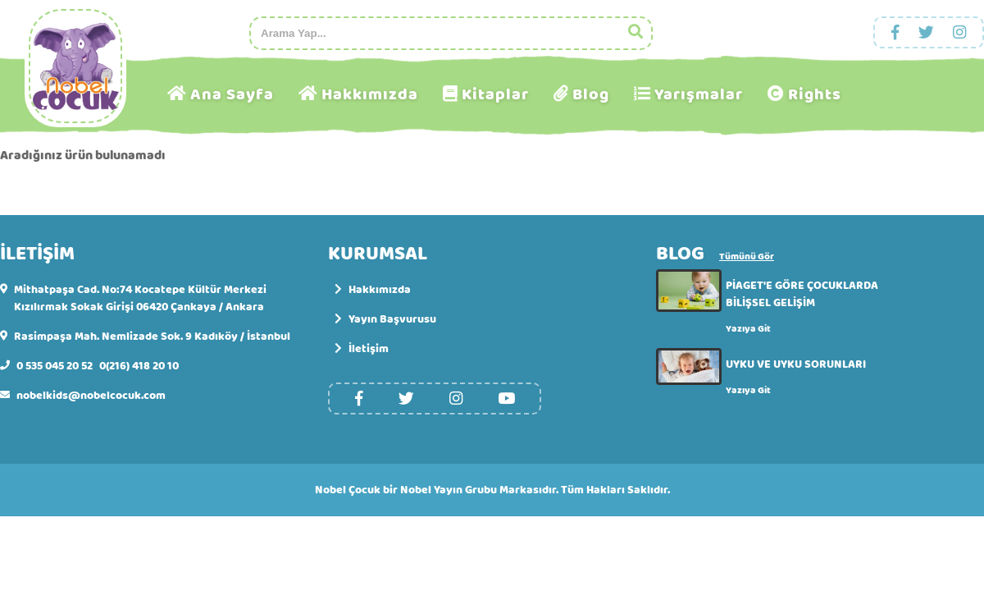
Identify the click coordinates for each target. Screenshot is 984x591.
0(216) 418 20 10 (139, 366)
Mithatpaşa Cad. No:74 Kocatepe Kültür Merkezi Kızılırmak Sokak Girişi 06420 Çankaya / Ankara (140, 299)
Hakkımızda (369, 95)
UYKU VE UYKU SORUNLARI (796, 364)
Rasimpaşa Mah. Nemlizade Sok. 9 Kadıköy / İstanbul (152, 337)
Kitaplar (495, 95)
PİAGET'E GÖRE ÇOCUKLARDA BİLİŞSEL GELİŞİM (802, 294)
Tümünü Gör (746, 257)
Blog (590, 95)
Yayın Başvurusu (385, 319)
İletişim (362, 349)
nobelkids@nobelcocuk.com (91, 396)
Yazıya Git (748, 329)
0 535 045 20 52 (54, 366)
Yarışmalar (698, 95)
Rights (814, 95)
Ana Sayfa (232, 95)
